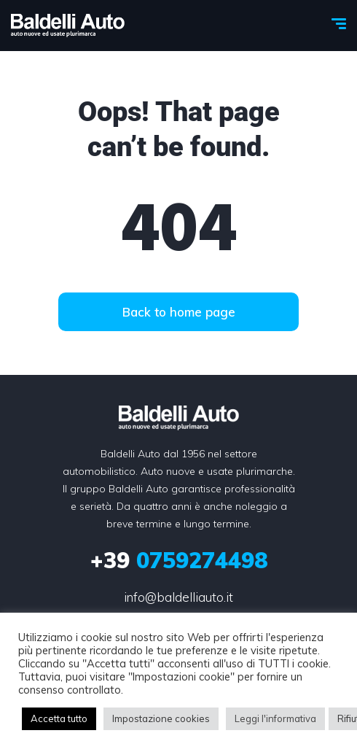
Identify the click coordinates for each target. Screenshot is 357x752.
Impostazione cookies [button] (161, 718)
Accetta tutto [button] (59, 718)
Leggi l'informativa (275, 718)
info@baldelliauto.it (178, 597)
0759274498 (178, 560)
